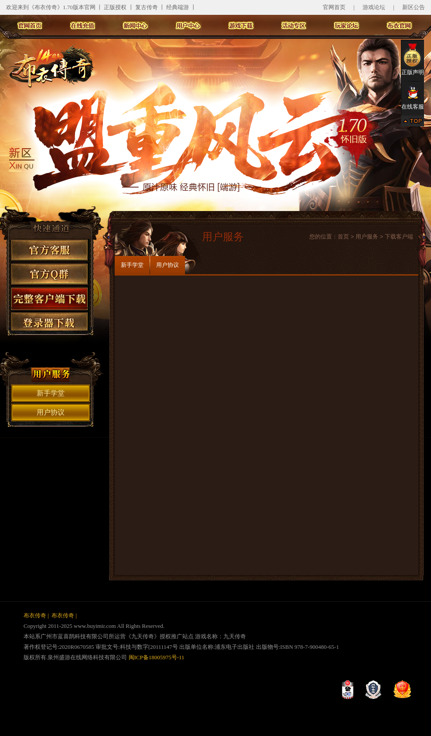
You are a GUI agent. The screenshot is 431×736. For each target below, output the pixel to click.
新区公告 (413, 7)
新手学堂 (51, 393)
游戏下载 (241, 25)
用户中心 (188, 25)
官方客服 (50, 250)
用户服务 (367, 236)
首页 (343, 236)
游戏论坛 (374, 7)
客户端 (50, 296)
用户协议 (51, 412)
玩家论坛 (347, 25)
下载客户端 (399, 236)
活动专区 (294, 25)
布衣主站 (400, 25)
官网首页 (334, 7)
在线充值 (83, 25)
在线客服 (412, 97)
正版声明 (412, 59)
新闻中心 (136, 25)
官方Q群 (50, 273)
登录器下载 (50, 319)
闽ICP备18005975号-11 (155, 657)
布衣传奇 (35, 615)
